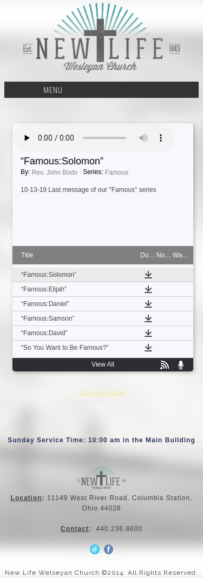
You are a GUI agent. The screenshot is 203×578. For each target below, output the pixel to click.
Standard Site (101, 392)
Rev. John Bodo (55, 172)
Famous (116, 172)
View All (102, 364)
